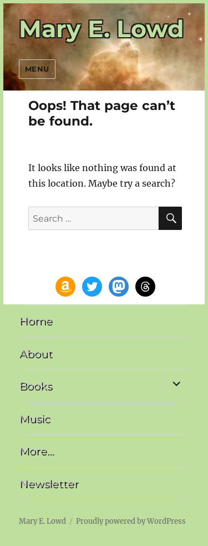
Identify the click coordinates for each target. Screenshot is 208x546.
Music (34, 418)
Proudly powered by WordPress (131, 521)
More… (36, 450)
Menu (37, 68)
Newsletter (48, 483)
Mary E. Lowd (101, 28)
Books (35, 385)
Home (35, 320)
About (35, 353)
